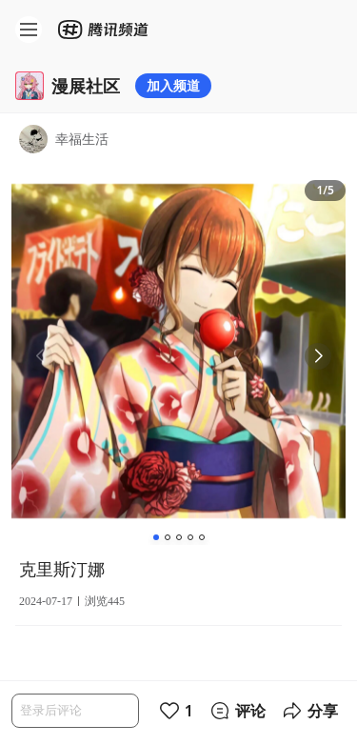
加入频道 (173, 85)
